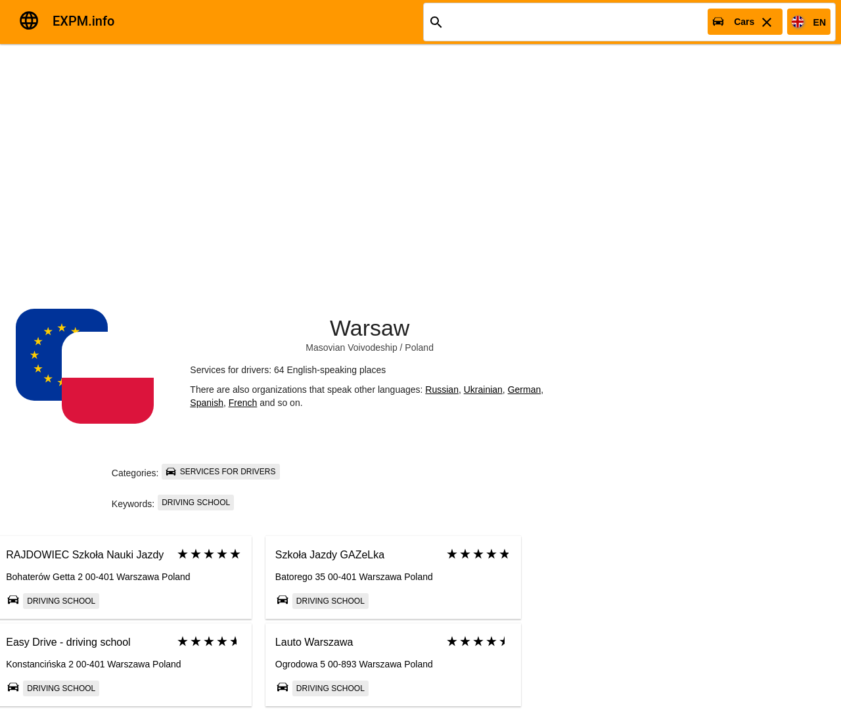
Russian (442, 389)
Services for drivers (220, 471)
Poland (419, 347)
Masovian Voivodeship (351, 347)
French (243, 402)
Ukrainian (483, 389)
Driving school (196, 502)
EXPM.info (83, 21)
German (524, 389)
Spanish (206, 402)
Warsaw (370, 327)
